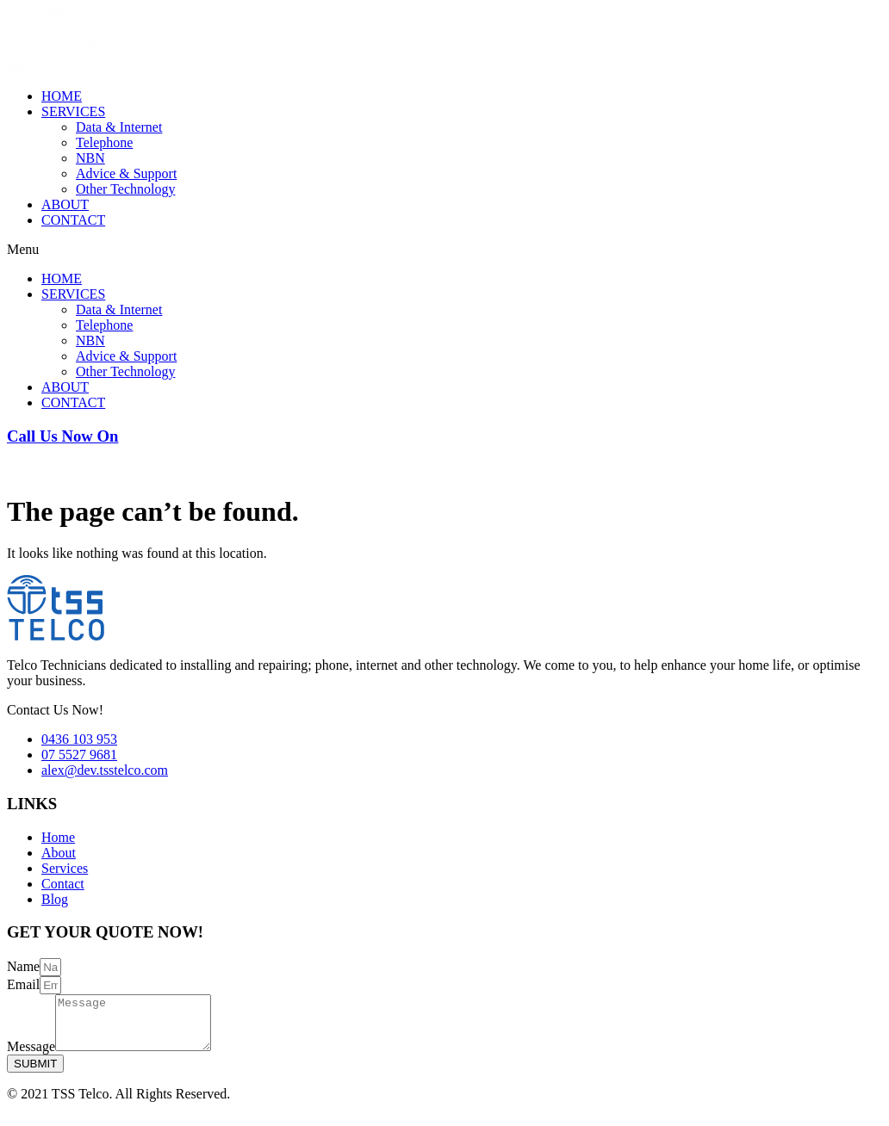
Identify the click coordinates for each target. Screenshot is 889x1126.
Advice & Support (126, 173)
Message (31, 1056)
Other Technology (125, 189)
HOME (61, 96)
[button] (444, 249)
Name (23, 966)
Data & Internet (119, 127)
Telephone (104, 142)
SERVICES (73, 111)
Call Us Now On (62, 436)
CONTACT (73, 220)
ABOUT (65, 204)
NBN (90, 158)
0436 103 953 (45, 468)
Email (23, 984)
